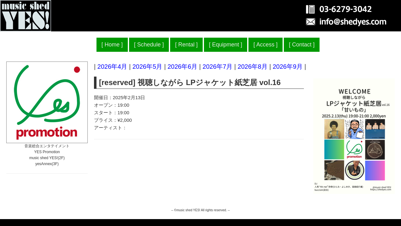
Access (265, 44)
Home (112, 44)
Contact (301, 44)
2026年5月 (148, 66)
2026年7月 (218, 66)
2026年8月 (253, 66)
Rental (186, 44)
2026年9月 (288, 66)
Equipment (225, 44)
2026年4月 (112, 66)
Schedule (149, 44)
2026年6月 (183, 66)
